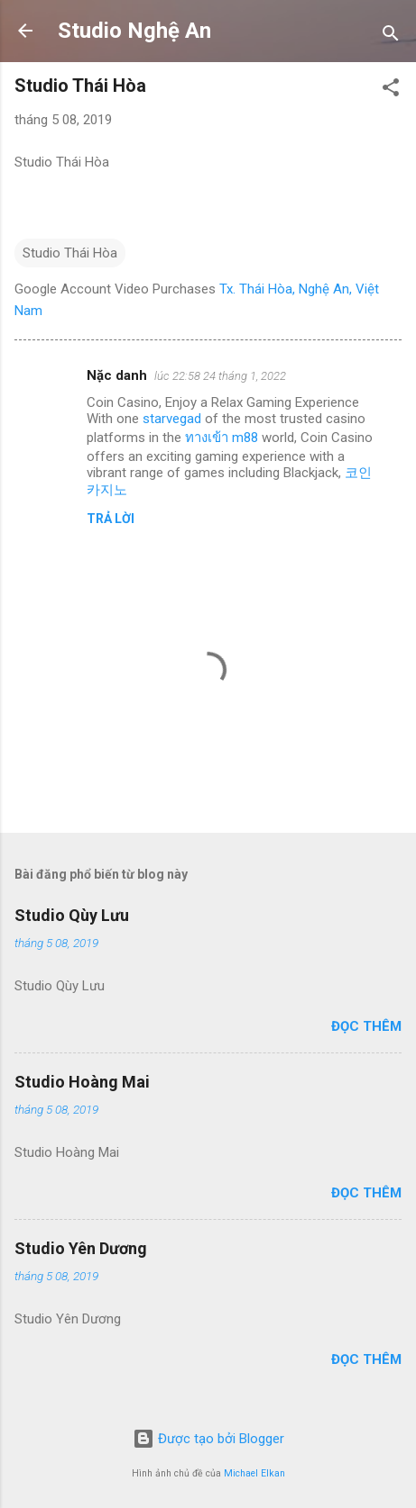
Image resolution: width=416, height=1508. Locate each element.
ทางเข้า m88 (221, 437)
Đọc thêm (366, 1026)
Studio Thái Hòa (70, 253)
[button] (391, 90)
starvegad (172, 419)
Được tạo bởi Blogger (208, 1439)
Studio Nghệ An (134, 30)
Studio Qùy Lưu (71, 915)
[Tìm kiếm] (391, 36)
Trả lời (110, 518)
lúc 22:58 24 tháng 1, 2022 (220, 376)
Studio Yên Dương (80, 1248)
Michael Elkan (254, 1473)
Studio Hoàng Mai (82, 1081)
